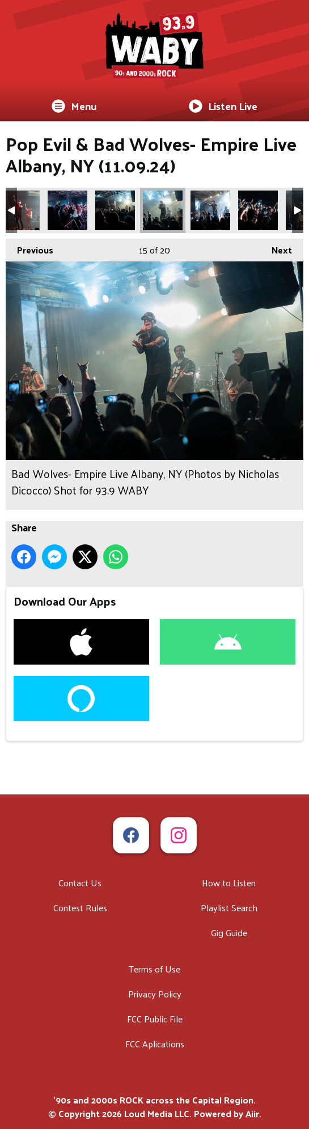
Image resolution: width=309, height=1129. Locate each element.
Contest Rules (80, 907)
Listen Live (223, 105)
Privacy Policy (154, 994)
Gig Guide (229, 932)
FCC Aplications (154, 1043)
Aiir (252, 1113)
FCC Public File (155, 1018)
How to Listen (229, 882)
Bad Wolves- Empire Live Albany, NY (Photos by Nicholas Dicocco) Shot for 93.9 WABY (20, 210)
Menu (74, 105)
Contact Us (79, 882)
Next (276, 248)
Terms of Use (154, 969)
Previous (29, 248)
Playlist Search (229, 907)
